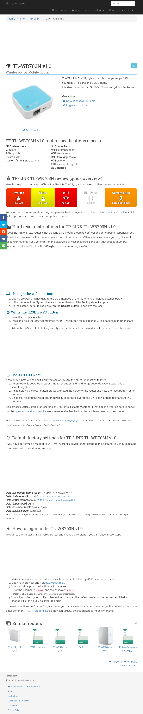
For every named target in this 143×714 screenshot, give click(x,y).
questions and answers (29, 411)
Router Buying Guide (114, 212)
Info (22, 18)
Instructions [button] (94, 10)
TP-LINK (35, 18)
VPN (75, 10)
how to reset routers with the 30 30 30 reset (62, 420)
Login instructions (74, 105)
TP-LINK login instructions (56, 496)
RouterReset (15, 3)
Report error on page (123, 663)
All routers (59, 10)
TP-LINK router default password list (55, 500)
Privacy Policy (14, 710)
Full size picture (32, 130)
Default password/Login (78, 100)
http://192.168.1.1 (55, 582)
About (10, 691)
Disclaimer (12, 705)
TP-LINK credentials (36, 610)
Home (11, 18)
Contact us (13, 696)
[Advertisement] (71, 43)
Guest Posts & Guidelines (19, 701)
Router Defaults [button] (120, 10)
